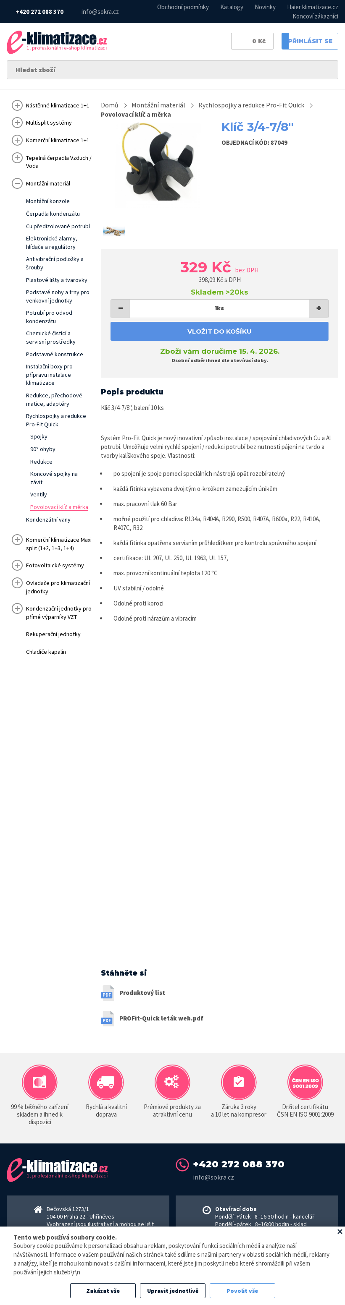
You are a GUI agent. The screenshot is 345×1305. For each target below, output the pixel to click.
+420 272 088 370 (39, 12)
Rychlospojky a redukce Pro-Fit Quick (251, 105)
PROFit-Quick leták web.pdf (161, 1019)
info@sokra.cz (100, 12)
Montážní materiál (158, 105)
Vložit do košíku (219, 331)
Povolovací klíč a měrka (137, 114)
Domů (110, 105)
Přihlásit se (307, 42)
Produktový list (142, 993)
